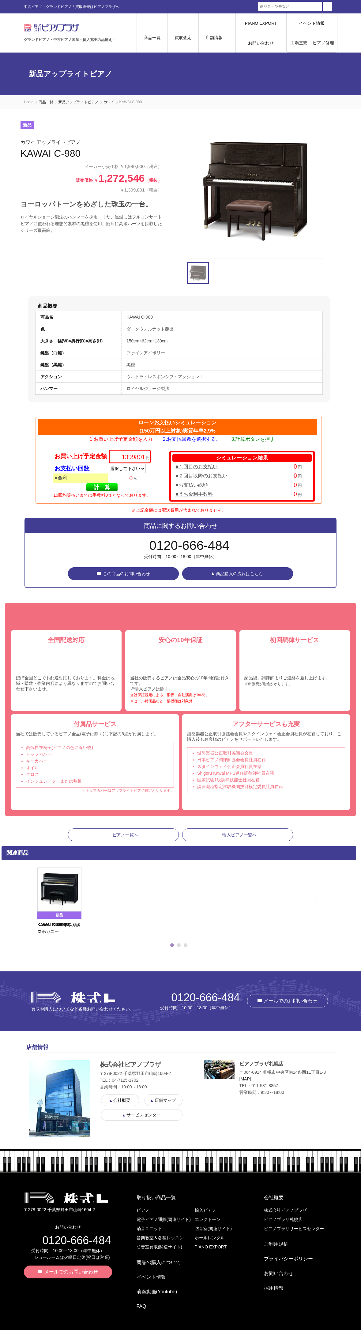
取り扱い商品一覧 (151, 1200)
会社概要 (269, 1200)
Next (328, 906)
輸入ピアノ (205, 1210)
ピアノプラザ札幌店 (283, 1219)
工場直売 (298, 42)
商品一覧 (46, 102)
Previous (29, 906)
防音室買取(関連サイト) (159, 1246)
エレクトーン (207, 1219)
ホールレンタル (210, 1237)
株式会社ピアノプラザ (73, 1001)
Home (29, 102)
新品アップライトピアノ (78, 102)
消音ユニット (149, 1228)
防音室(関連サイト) (213, 1228)
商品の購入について (154, 1259)
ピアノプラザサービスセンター (294, 1228)
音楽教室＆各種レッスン (160, 1237)
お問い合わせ (261, 43)
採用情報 (269, 1270)
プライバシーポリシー (283, 1251)
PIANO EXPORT (261, 23)
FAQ (136, 1289)
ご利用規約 (271, 1241)
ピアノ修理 (323, 42)
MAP (245, 1083)
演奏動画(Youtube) (152, 1279)
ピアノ (143, 1210)
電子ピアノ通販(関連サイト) (164, 1219)
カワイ (109, 102)
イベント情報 (312, 23)
